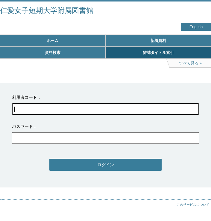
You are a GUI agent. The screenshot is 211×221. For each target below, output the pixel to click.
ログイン (105, 164)
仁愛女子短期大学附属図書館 (46, 10)
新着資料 (158, 40)
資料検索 (52, 52)
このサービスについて (193, 204)
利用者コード (24, 97)
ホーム (52, 40)
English (196, 27)
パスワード (22, 126)
